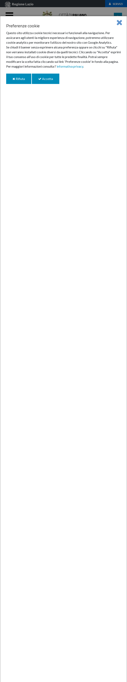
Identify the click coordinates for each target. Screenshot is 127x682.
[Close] (119, 22)
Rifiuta (22, 80)
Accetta (48, 80)
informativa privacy (70, 66)
